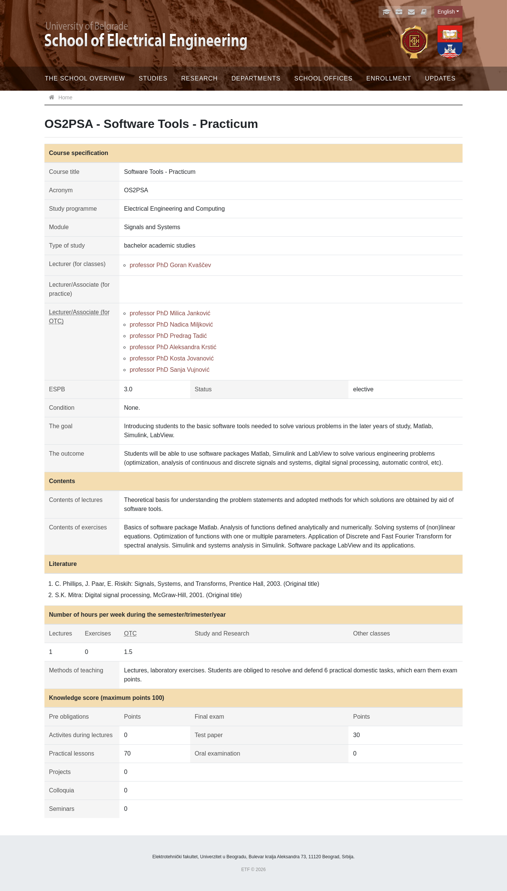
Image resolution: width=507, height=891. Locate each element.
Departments (255, 78)
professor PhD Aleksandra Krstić (173, 347)
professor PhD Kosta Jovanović (172, 358)
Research (199, 78)
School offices (323, 78)
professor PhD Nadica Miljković (171, 324)
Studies (153, 78)
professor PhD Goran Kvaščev (170, 265)
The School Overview (85, 78)
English (446, 12)
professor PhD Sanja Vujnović (169, 369)
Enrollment (389, 78)
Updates (440, 78)
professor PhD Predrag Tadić (168, 336)
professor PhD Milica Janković (170, 313)
